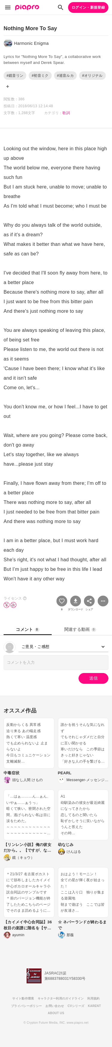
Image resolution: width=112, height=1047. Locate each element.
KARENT (94, 1006)
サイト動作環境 (23, 998)
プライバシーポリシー (26, 1006)
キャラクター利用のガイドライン (61, 998)
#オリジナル (92, 75)
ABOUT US (56, 1013)
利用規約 (93, 998)
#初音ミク (40, 75)
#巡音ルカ (65, 75)
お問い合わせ (54, 1006)
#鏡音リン (15, 75)
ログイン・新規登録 (88, 7)
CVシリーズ (75, 1006)
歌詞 (66, 113)
